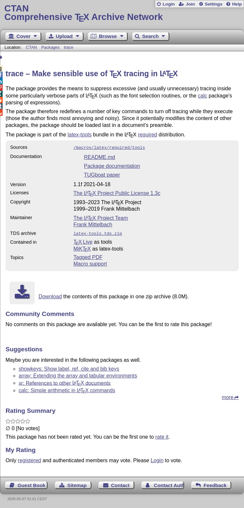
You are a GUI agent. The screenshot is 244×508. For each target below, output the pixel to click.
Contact (120, 484)
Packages (51, 47)
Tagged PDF (88, 256)
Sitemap (77, 484)
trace (68, 47)
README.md (99, 156)
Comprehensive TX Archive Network (121, 13)
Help (237, 4)
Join (190, 4)
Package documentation (112, 165)
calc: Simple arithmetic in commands (67, 389)
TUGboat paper (102, 174)
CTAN (31, 47)
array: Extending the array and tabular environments (78, 374)
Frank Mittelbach (92, 224)
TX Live (82, 240)
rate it (161, 435)
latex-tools (79, 134)
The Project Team (100, 217)
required (147, 134)
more (228, 396)
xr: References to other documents (65, 381)
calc (202, 95)
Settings (213, 4)
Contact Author (169, 484)
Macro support (90, 262)
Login (168, 4)
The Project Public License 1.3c (116, 192)
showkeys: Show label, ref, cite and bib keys (69, 367)
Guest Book (32, 484)
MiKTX (82, 247)
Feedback (215, 484)
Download (50, 295)
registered (29, 459)
